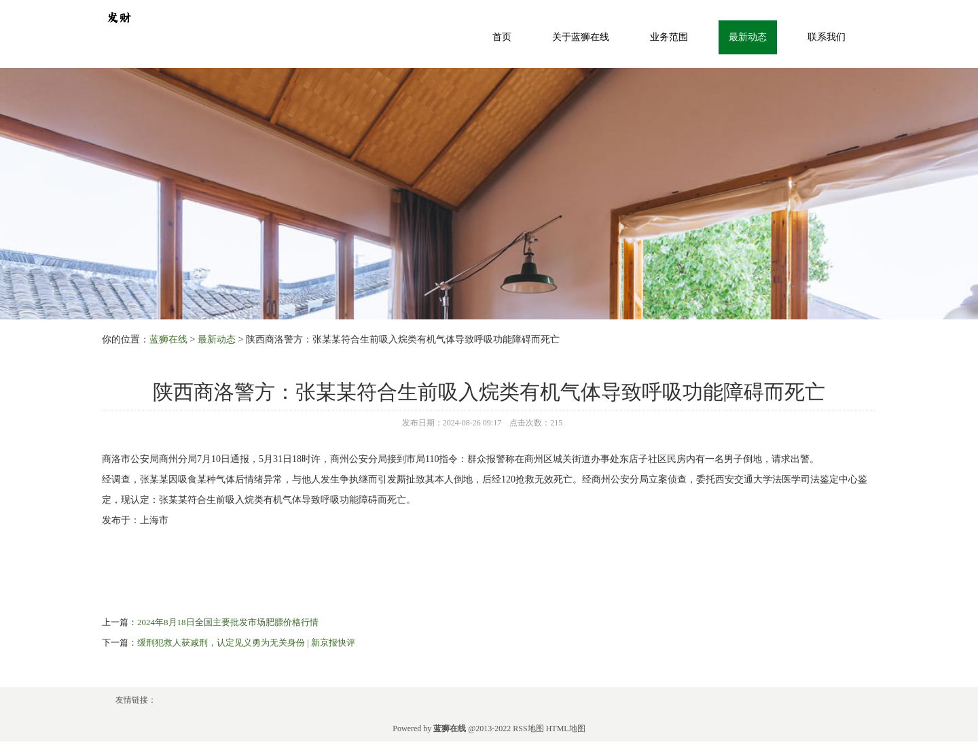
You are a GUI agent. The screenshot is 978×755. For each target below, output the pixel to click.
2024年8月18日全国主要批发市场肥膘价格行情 (228, 622)
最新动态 (748, 37)
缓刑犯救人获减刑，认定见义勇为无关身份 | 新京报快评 (246, 642)
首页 (501, 37)
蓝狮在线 (168, 339)
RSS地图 (528, 728)
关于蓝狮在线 (580, 37)
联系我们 (827, 37)
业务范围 (669, 37)
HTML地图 (565, 728)
